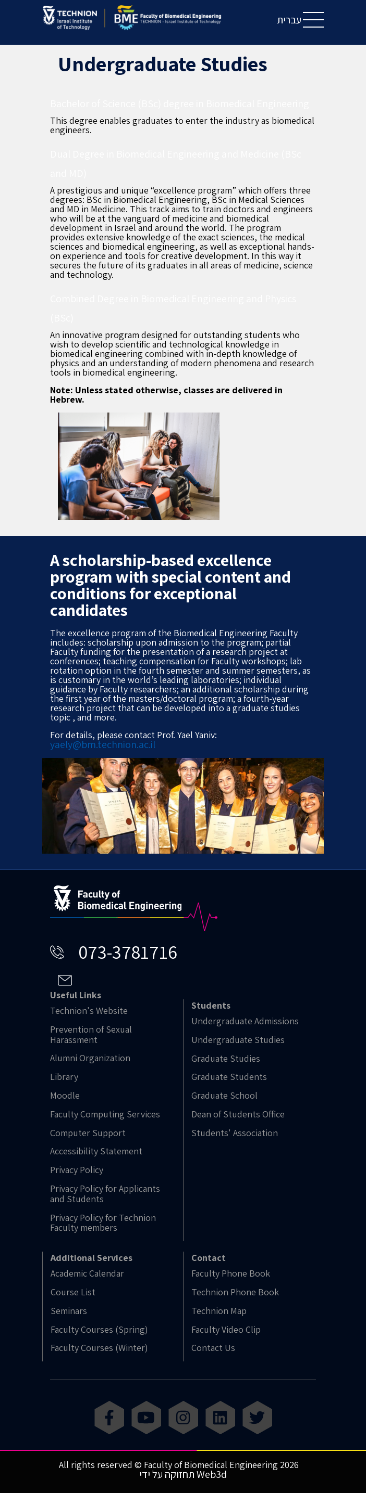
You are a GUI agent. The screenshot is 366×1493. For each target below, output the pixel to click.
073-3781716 (127, 951)
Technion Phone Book (235, 1292)
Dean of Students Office (238, 1114)
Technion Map (219, 1311)
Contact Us (213, 1348)
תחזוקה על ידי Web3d (183, 1474)
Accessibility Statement (96, 1151)
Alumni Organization (90, 1058)
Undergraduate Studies (238, 1040)
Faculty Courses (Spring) (99, 1329)
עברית (289, 20)
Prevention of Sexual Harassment (91, 1034)
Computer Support (88, 1133)
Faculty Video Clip (226, 1329)
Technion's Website (89, 1011)
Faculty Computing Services (105, 1114)
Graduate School (224, 1095)
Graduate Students (229, 1077)
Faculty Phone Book (230, 1273)
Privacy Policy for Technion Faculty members (103, 1223)
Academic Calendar (87, 1273)
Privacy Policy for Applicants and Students (105, 1193)
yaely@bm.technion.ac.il (102, 744)
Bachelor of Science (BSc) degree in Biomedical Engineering (179, 103)
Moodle (65, 1095)
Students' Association (234, 1133)
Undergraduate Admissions (245, 1021)
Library (64, 1077)
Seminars (69, 1311)
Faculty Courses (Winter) (99, 1348)
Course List (73, 1292)
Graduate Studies (225, 1058)
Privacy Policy (76, 1170)
